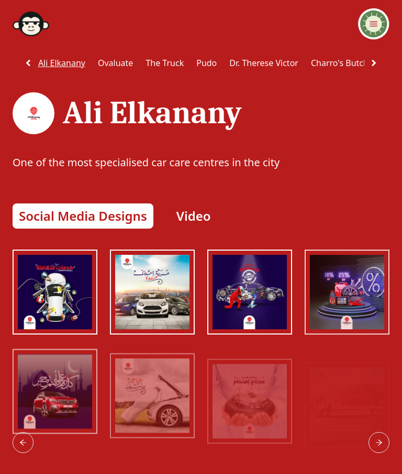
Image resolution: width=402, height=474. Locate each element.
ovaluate (115, 63)
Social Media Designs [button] (83, 215)
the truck (165, 63)
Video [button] (193, 215)
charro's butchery (346, 63)
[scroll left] (28, 62)
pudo (206, 63)
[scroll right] (373, 62)
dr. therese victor (263, 63)
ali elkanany (61, 63)
